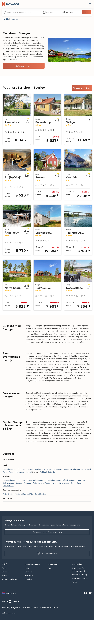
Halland (39, 480)
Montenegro (69, 469)
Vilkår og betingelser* (9, 613)
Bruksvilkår (29, 575)
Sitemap (75, 582)
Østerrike (52, 472)
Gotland (22, 480)
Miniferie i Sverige (22, 494)
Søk (86, 12)
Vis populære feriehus (81, 88)
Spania (28, 472)
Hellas (29, 469)
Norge (87, 469)
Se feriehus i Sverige (23, 66)
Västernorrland (51, 483)
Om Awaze (5, 572)
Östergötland (8, 486)
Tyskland (43, 472)
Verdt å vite (29, 572)
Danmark (12, 469)
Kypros (49, 469)
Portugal (12, 472)
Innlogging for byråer (9, 579)
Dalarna (14, 480)
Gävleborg (31, 480)
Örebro (80, 483)
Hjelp (27, 568)
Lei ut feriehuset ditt (47, 553)
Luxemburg (58, 469)
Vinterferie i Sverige (38, 494)
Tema (50, 568)
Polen (5, 472)
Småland (71, 480)
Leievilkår (28, 579)
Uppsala (19, 483)
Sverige (15, 19)
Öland (73, 483)
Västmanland (64, 483)
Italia (35, 469)
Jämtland (48, 480)
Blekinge (6, 480)
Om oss (4, 568)
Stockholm (81, 480)
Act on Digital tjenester (80, 578)
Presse (4, 575)
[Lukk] (90, 4)
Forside (6, 19)
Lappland (57, 480)
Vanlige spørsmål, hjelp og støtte (47, 532)
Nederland (79, 469)
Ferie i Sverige (8, 494)
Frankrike (21, 469)
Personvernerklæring (79, 574)
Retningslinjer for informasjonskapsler (79, 569)
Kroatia (42, 469)
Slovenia (21, 472)
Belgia (5, 469)
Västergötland (38, 483)
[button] (51, 12)
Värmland (27, 483)
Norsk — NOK (9, 593)
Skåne (64, 480)
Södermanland (8, 483)
